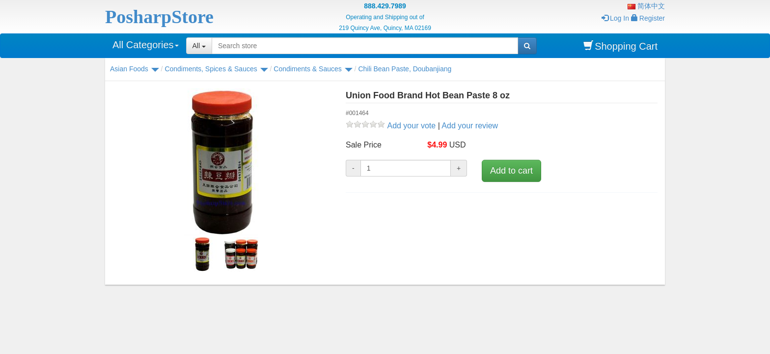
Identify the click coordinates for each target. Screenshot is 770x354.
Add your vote (411, 125)
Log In (615, 18)
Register (648, 18)
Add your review (469, 125)
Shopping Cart (620, 46)
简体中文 (646, 6)
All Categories (145, 44)
